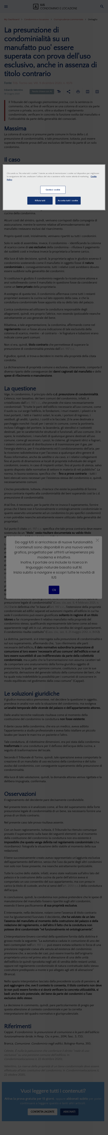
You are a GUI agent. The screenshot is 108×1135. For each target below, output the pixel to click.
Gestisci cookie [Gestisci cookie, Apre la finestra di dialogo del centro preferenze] (53, 190)
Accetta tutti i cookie (68, 200)
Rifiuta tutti (40, 200)
